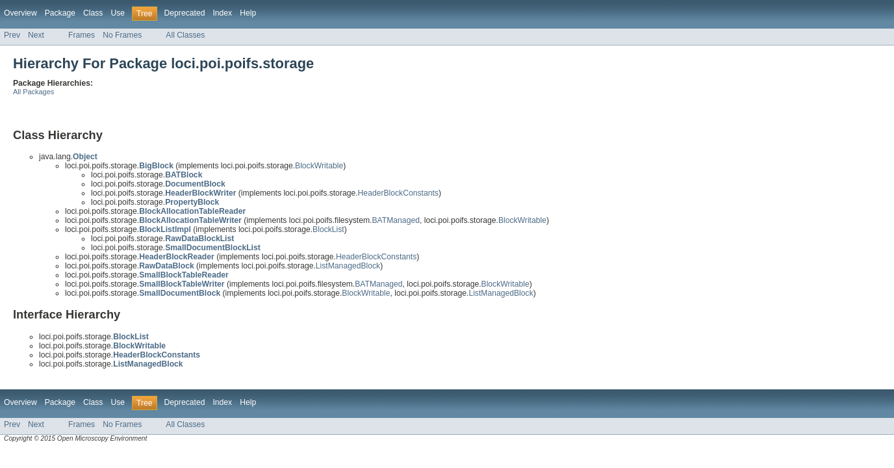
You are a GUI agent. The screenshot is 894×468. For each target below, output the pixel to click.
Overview (20, 13)
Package (60, 13)
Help (248, 13)
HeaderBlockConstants (398, 193)
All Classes (185, 35)
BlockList (328, 229)
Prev (12, 35)
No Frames (122, 35)
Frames (81, 35)
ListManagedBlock (348, 265)
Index (222, 13)
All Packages (33, 92)
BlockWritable (319, 165)
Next (36, 35)
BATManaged (395, 220)
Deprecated (184, 13)
